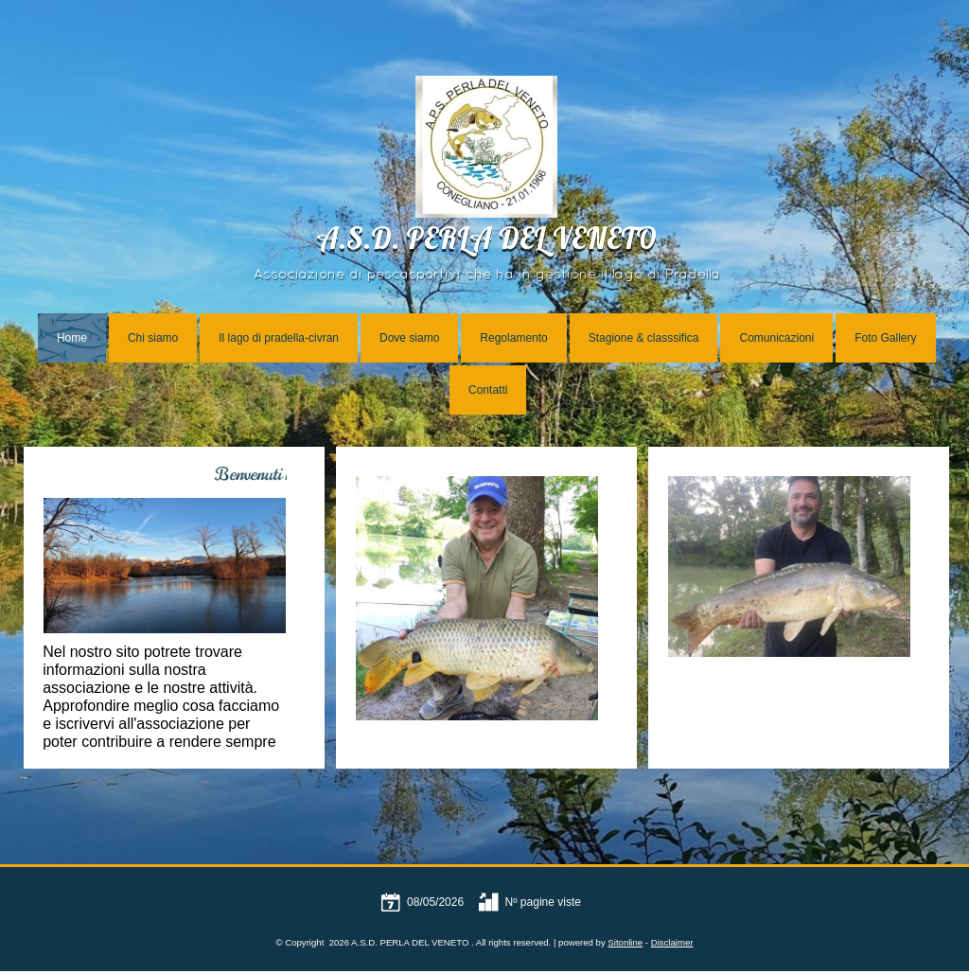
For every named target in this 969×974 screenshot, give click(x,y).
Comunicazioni (776, 338)
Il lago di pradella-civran (279, 338)
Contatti (487, 390)
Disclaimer (672, 942)
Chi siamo (153, 338)
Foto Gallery (885, 338)
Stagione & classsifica (644, 338)
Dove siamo (409, 338)
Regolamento (513, 338)
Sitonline (625, 942)
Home (72, 338)
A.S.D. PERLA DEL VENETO (486, 242)
